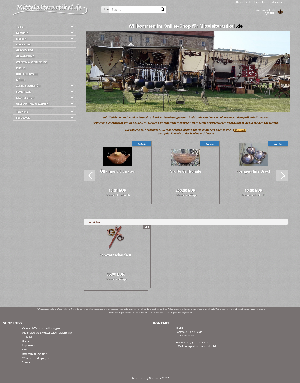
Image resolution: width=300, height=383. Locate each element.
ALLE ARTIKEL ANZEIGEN (32, 103)
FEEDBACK (23, 117)
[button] (243, 2)
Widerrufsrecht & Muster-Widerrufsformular (47, 332)
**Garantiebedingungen (36, 358)
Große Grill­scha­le (185, 171)
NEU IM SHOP (25, 97)
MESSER (21, 38)
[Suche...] (105, 9)
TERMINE (22, 111)
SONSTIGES (23, 92)
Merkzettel (277, 2)
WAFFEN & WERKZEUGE (31, 62)
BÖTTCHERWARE (27, 74)
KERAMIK (22, 32)
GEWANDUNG (25, 56)
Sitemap (26, 362)
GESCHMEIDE (24, 50)
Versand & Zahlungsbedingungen (41, 328)
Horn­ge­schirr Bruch (253, 171)
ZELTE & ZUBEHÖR (28, 86)
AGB (24, 349)
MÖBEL (20, 80)
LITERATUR (23, 44)
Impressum (28, 345)
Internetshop (137, 378)
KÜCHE (20, 68)
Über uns (27, 341)
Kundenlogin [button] (260, 2)
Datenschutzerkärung (34, 354)
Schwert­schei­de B (115, 254)
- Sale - (20, 26)
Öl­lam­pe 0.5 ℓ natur (117, 171)
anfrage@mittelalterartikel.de (200, 346)
